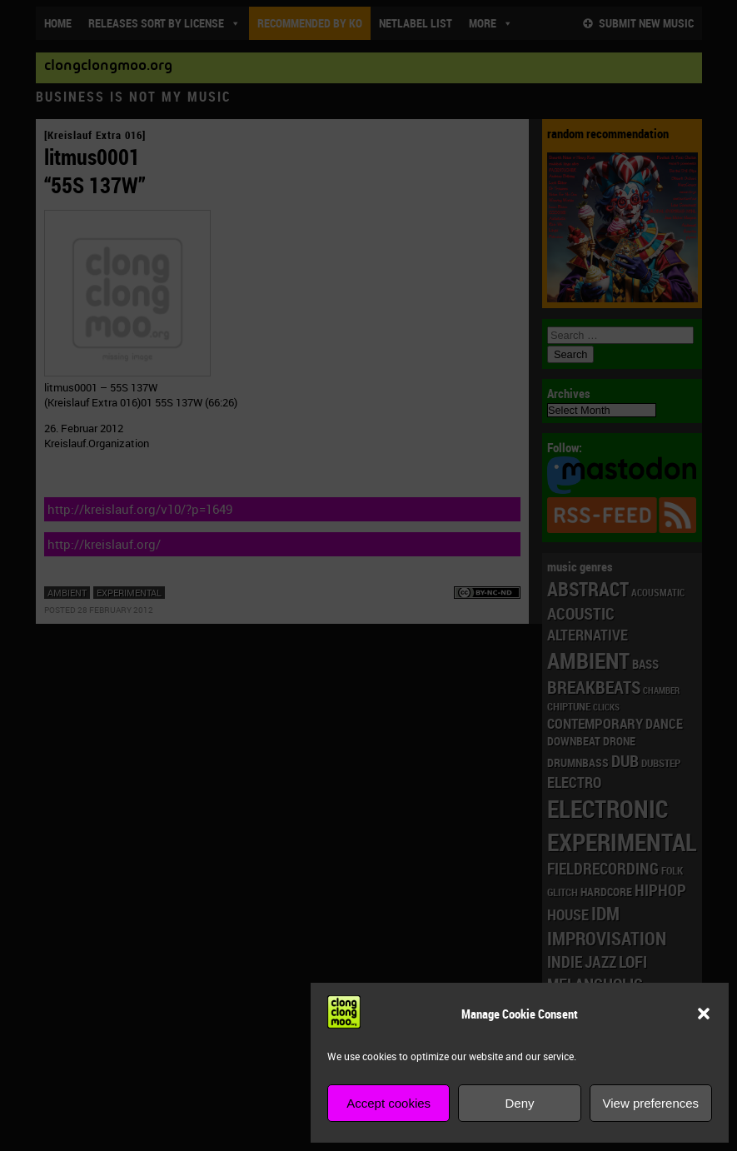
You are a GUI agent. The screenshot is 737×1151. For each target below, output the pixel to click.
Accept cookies (388, 1103)
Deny (519, 1103)
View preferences (651, 1103)
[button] (703, 1013)
